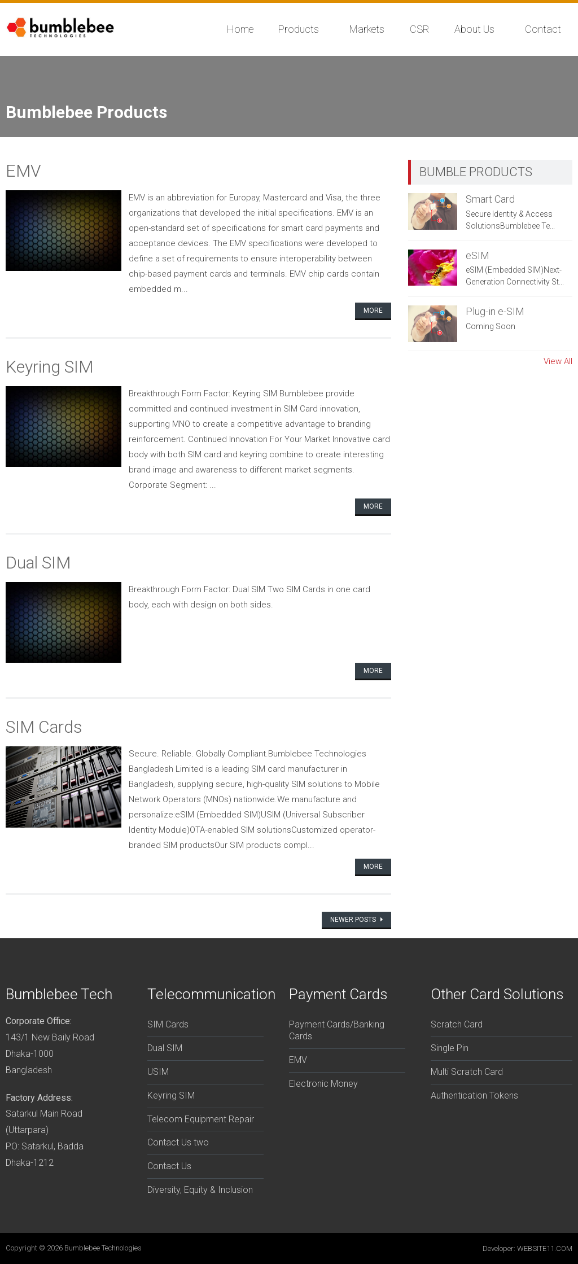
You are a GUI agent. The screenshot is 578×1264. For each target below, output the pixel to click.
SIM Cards (44, 727)
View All (558, 361)
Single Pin (449, 1048)
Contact (543, 29)
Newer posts (354, 920)
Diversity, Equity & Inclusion (200, 1189)
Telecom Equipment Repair (200, 1119)
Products (298, 29)
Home (240, 29)
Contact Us (169, 1166)
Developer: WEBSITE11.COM (527, 1248)
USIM (158, 1071)
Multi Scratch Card (467, 1071)
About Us (474, 29)
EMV (23, 171)
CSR (420, 29)
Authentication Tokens (474, 1095)
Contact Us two (178, 1142)
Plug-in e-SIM (495, 311)
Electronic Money (323, 1083)
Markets (366, 29)
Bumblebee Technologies (103, 1248)
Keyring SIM (49, 367)
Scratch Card (457, 1024)
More (373, 310)
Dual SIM (38, 562)
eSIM (477, 255)
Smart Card (490, 199)
